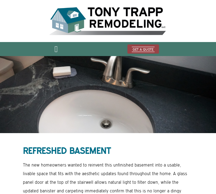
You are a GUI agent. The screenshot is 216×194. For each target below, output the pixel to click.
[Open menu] (56, 50)
